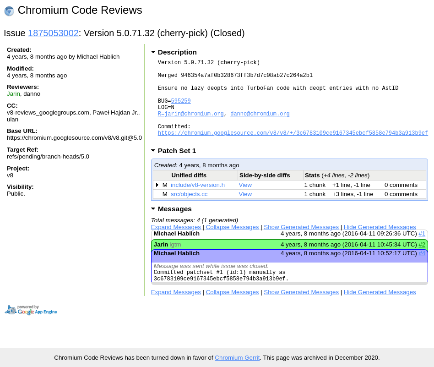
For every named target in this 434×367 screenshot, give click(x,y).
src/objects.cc (189, 211)
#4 (421, 271)
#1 (421, 251)
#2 (421, 262)
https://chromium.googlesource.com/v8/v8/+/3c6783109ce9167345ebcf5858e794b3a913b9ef (293, 149)
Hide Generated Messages (380, 244)
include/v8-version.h (198, 202)
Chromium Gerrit (237, 357)
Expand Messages (176, 244)
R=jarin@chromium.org (191, 126)
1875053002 (53, 33)
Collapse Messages (232, 244)
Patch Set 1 (180, 168)
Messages (175, 226)
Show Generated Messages (301, 244)
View (245, 202)
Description (177, 52)
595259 (181, 110)
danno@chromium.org (260, 126)
